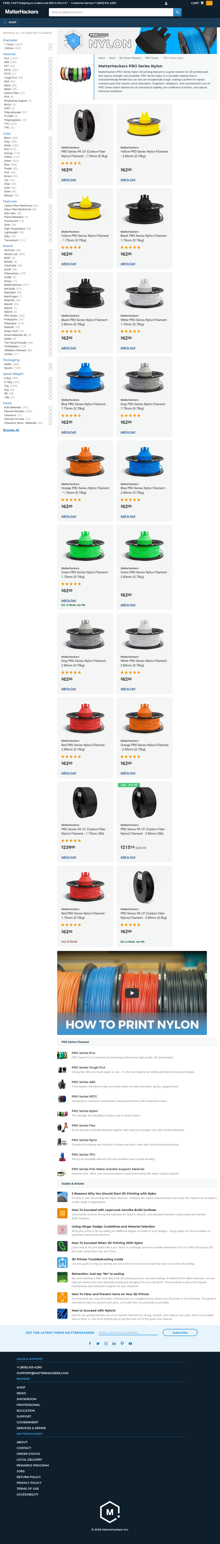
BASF (9, 258)
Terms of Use (28, 1489)
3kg (9, 390)
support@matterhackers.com (42, 1373)
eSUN (10, 270)
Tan (9, 180)
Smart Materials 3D (17, 335)
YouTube (130, 1343)
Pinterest (122, 1343)
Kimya (10, 281)
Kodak (10, 277)
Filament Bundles (18, 411)
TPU (10, 124)
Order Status (28, 1454)
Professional (28, 1405)
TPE (9, 128)
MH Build (13, 289)
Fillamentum (15, 274)
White (11, 146)
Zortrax (11, 354)
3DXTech (12, 250)
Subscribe (180, 1333)
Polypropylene (15, 120)
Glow (10, 225)
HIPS (9, 109)
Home (101, 58)
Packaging (11, 360)
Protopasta (14, 320)
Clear (10, 184)
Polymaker (14, 324)
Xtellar (10, 339)
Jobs (21, 1471)
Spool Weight (13, 374)
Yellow (12, 157)
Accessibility (27, 1494)
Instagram (106, 1343)
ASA (9, 82)
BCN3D (10, 262)
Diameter (10, 40)
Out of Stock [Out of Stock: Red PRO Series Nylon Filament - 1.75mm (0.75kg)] (69, 941)
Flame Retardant (16, 217)
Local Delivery (29, 1459)
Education (26, 1411)
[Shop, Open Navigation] (9, 22)
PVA (9, 97)
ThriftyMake (15, 347)
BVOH (10, 105)
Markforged (13, 297)
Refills (11, 364)
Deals (7, 403)
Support (24, 1416)
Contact (24, 1448)
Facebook (89, 1343)
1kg (10, 386)
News (21, 1393)
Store (112, 58)
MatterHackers (16, 285)
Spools (12, 368)
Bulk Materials (16, 408)
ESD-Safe (13, 213)
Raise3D (12, 327)
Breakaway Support (18, 101)
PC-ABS (11, 116)
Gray (10, 142)
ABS (10, 62)
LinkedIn (114, 1343)
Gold (10, 188)
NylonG (11, 304)
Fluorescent (14, 221)
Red (10, 149)
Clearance (13, 415)
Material (9, 54)
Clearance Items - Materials (23, 423)
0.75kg (12, 382)
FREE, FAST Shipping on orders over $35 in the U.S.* (35, 3)
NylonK (10, 308)
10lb (9, 398)
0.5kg (11, 378)
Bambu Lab (14, 254)
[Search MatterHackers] (177, 12)
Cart (202, 3)
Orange (12, 153)
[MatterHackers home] (22, 12)
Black (11, 138)
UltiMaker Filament (18, 351)
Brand (8, 246)
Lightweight (14, 233)
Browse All (11, 430)
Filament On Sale (17, 419)
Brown (11, 176)
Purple (11, 169)
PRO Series (151, 58)
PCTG (10, 74)
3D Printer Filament (130, 58)
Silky (10, 236)
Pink (9, 173)
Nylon (10, 86)
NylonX (10, 312)
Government (27, 1422)
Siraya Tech (14, 331)
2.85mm (12, 48)
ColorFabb (13, 266)
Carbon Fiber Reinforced (21, 206)
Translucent (15, 240)
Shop (21, 1387)
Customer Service (82, 3)
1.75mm (13, 45)
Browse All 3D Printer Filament (27, 33)
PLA (11, 59)
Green (11, 161)
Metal (10, 89)
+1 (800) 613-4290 (105, 3)
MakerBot (13, 293)
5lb (9, 394)
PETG (11, 70)
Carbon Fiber (14, 93)
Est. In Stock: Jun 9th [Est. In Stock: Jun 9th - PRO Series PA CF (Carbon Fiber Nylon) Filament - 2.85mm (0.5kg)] (133, 941)
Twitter (97, 1343)
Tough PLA (13, 78)
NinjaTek (12, 300)
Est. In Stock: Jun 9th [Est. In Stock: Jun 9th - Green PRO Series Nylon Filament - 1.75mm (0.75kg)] (73, 605)
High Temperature (17, 229)
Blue (10, 165)
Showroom (26, 1399)
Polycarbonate (15, 112)
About (22, 1442)
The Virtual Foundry (18, 343)
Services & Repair (31, 1428)
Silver (10, 192)
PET (9, 66)
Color (7, 133)
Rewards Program (33, 1465)
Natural (11, 196)
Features (10, 201)
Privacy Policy (29, 1483)
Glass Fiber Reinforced (20, 210)
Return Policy (29, 1477)
